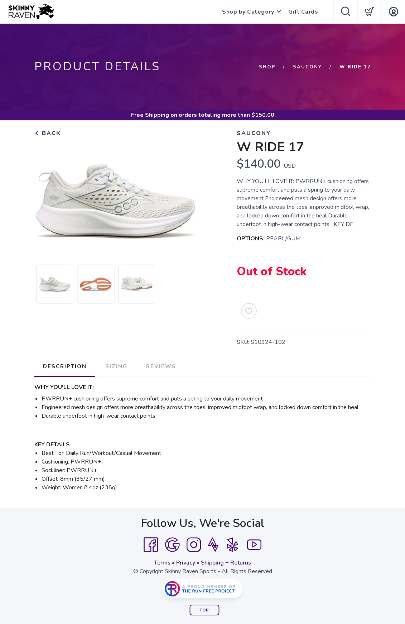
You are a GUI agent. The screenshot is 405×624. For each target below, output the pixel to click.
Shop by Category (248, 12)
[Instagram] (193, 545)
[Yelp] (233, 545)
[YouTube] (254, 545)
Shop (267, 67)
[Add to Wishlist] (249, 311)
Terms (162, 563)
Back (47, 133)
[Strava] (213, 545)
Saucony (307, 67)
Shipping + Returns (226, 563)
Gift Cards (303, 12)
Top (204, 610)
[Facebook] (150, 545)
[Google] (172, 545)
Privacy (185, 563)
